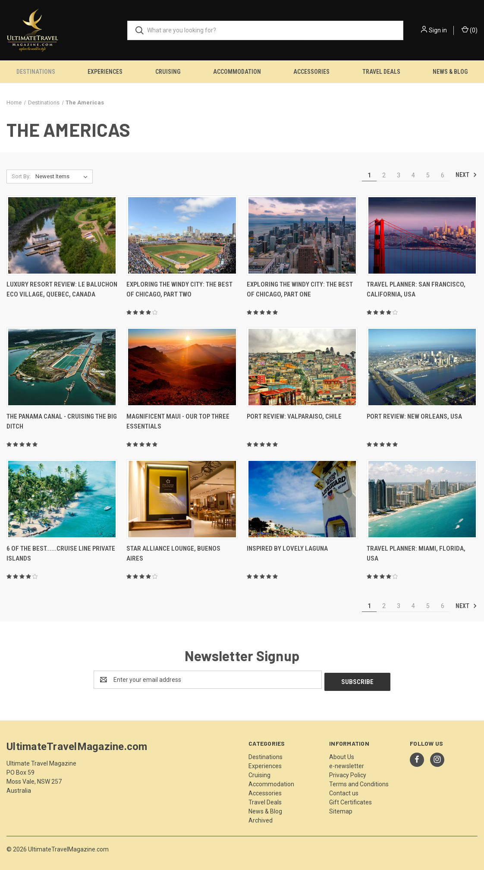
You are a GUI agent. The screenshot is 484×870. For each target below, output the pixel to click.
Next (466, 174)
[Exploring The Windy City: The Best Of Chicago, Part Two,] (182, 235)
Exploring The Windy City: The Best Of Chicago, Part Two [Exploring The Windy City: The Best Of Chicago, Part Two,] (179, 289)
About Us (341, 754)
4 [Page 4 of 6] (413, 175)
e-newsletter (346, 763)
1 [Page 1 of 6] (369, 175)
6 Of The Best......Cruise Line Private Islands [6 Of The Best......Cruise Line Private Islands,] (60, 553)
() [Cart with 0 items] (470, 30)
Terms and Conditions (359, 782)
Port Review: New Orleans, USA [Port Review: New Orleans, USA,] (414, 416)
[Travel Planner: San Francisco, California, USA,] (422, 235)
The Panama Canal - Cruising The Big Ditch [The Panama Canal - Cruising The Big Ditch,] (61, 421)
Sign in (438, 30)
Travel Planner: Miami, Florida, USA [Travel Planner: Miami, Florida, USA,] (416, 553)
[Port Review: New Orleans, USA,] (422, 367)
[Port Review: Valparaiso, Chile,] (302, 367)
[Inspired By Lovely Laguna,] (302, 499)
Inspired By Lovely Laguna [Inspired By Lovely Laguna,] (287, 548)
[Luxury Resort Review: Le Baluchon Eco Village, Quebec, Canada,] (62, 235)
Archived (260, 818)
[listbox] (63, 176)
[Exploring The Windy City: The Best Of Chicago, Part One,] (302, 235)
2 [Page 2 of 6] (384, 175)
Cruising (167, 71)
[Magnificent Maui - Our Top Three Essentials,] (182, 367)
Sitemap (340, 809)
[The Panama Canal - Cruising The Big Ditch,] (62, 367)
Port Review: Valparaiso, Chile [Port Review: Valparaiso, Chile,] (294, 416)
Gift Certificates (350, 800)
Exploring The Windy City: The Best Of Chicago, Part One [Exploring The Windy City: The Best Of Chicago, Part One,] (300, 289)
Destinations (35, 71)
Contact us (343, 791)
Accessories (311, 71)
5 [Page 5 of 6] (428, 175)
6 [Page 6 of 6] (442, 175)
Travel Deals (381, 71)
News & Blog (265, 809)
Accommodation (237, 71)
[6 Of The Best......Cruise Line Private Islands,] (62, 499)
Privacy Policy (347, 772)
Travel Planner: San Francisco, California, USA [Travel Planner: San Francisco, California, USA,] (416, 289)
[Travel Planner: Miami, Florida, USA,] (422, 499)
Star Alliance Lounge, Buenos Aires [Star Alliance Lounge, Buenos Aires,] (173, 553)
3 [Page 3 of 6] (398, 175)
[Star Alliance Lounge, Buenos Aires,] (182, 499)
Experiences (105, 71)
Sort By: (21, 176)
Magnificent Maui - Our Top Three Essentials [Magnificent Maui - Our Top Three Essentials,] (177, 421)
